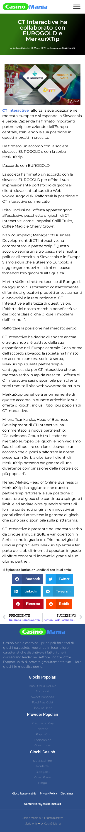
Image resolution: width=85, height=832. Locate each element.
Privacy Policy (48, 793)
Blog (65, 48)
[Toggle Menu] (76, 7)
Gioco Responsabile (24, 793)
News (71, 48)
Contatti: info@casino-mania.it (42, 804)
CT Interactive (15, 110)
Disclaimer (67, 793)
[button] (27, 579)
